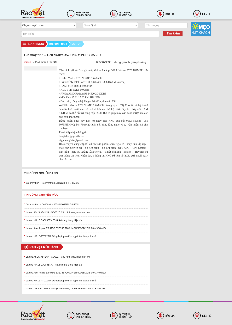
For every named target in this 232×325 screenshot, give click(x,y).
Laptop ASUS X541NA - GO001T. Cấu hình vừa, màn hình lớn (58, 212)
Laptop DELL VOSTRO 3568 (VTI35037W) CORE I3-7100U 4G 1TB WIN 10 (65, 288)
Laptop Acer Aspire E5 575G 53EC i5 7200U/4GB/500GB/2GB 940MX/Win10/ (66, 228)
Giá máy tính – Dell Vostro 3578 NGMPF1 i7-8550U (52, 183)
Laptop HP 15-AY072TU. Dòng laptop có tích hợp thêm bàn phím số (61, 236)
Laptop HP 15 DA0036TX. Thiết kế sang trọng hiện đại (54, 220)
